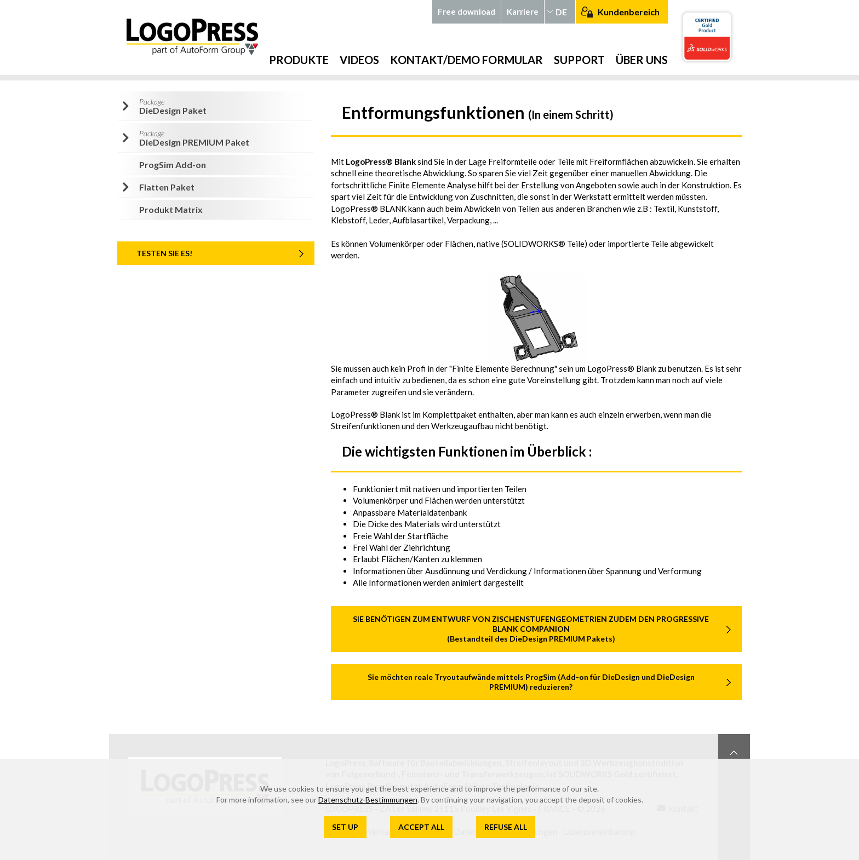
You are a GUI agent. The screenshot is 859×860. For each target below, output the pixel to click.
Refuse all (505, 827)
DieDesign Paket (173, 106)
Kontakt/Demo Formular (466, 59)
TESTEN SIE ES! (164, 253)
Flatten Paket (166, 187)
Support (579, 59)
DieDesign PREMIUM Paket (194, 138)
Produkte (299, 59)
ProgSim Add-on (172, 164)
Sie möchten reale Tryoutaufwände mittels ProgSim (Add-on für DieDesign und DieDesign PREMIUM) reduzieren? (531, 681)
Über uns (642, 59)
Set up (345, 827)
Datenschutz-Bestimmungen (367, 799)
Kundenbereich (629, 12)
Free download (466, 11)
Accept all (421, 827)
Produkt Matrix (171, 209)
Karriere (523, 11)
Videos (359, 59)
